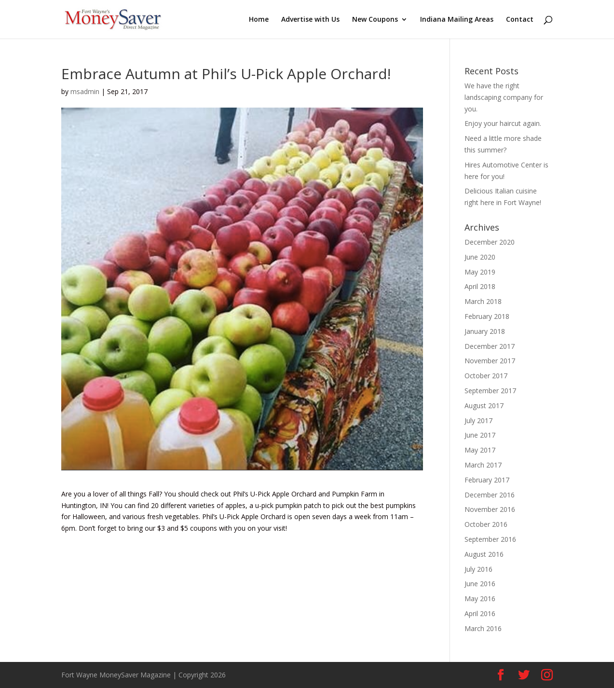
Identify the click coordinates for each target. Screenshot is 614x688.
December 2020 (489, 242)
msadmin (84, 91)
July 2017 (478, 420)
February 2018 (486, 316)
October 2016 (485, 524)
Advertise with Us (310, 20)
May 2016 (479, 598)
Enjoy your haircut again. (502, 123)
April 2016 (479, 613)
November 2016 (489, 509)
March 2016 (483, 628)
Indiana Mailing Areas (456, 20)
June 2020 (479, 256)
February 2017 (486, 479)
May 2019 (479, 271)
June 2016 (479, 583)
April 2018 (479, 286)
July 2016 (478, 569)
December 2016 (489, 494)
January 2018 (484, 331)
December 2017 (489, 346)
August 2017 (484, 405)
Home (259, 20)
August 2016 (484, 554)
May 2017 (479, 449)
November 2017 (489, 360)
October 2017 (485, 375)
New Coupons (375, 20)
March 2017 (483, 464)
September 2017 (490, 390)
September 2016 (490, 539)
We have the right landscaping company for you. (503, 97)
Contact (519, 20)
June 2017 (479, 435)
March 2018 (483, 301)
